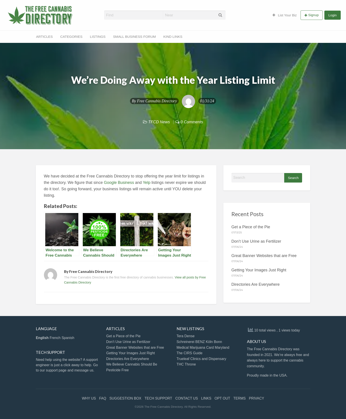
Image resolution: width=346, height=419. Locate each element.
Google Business (119, 182)
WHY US (89, 398)
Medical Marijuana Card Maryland (203, 347)
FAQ (102, 398)
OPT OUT (222, 398)
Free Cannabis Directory (157, 101)
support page (56, 370)
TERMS (239, 398)
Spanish (68, 338)
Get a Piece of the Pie (250, 227)
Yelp (146, 182)
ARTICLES (44, 36)
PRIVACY (256, 398)
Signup (313, 15)
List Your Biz (285, 15)
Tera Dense (186, 336)
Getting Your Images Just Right (258, 270)
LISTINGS (98, 36)
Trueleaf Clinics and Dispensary (201, 359)
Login (332, 15)
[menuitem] (285, 15)
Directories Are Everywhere (255, 284)
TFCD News (159, 122)
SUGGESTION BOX (125, 398)
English (42, 338)
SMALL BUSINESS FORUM (134, 36)
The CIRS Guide (189, 353)
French (55, 338)
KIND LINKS (172, 36)
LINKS (206, 398)
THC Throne (186, 364)
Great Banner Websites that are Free (264, 255)
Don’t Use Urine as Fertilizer (256, 241)
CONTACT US (186, 398)
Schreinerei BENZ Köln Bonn (199, 342)
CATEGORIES (71, 36)
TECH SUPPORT (158, 398)
